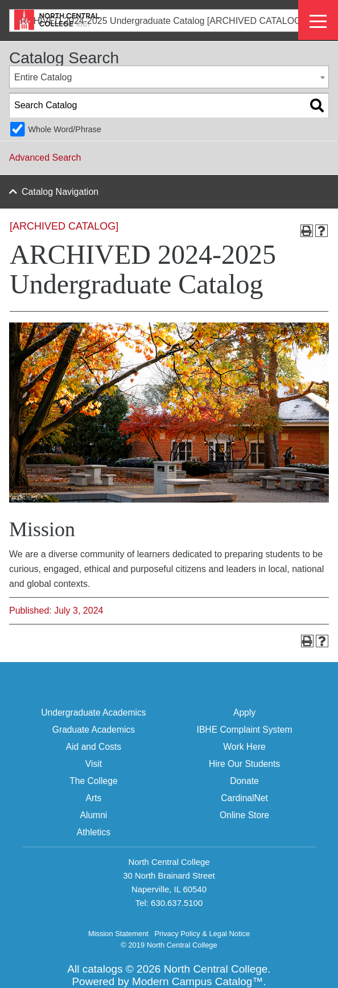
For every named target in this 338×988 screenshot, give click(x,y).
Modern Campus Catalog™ (197, 981)
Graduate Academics (93, 729)
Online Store (244, 815)
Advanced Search (45, 157)
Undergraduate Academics (93, 712)
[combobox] (169, 77)
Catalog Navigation (60, 192)
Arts (93, 798)
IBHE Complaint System (244, 729)
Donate (244, 781)
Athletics (93, 832)
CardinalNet (244, 798)
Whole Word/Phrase (64, 129)
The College (93, 781)
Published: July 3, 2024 (56, 610)
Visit (93, 764)
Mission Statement (118, 933)
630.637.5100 (177, 903)
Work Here (244, 747)
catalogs (103, 969)
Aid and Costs (93, 747)
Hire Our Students (244, 764)
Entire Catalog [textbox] (43, 77)
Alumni (93, 815)
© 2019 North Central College (169, 945)
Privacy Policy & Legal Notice (202, 933)
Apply (244, 712)
